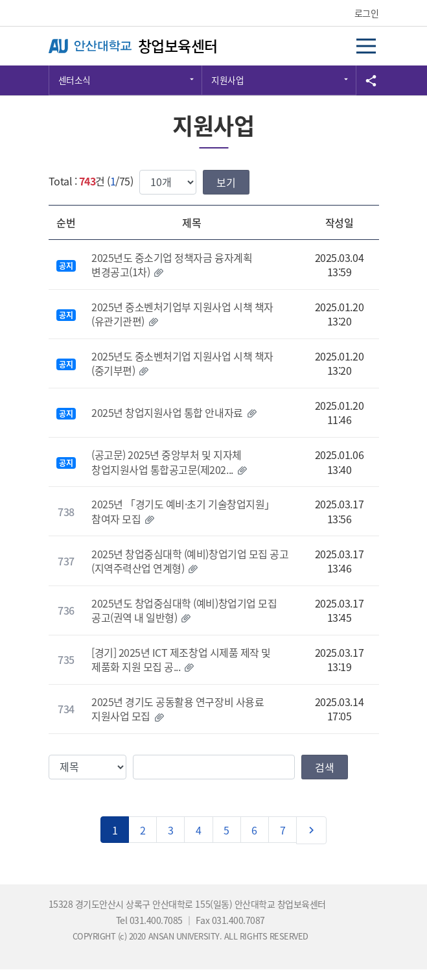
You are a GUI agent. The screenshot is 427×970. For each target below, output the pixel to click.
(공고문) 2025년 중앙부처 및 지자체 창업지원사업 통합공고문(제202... (166, 462)
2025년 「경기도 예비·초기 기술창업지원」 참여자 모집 (182, 511)
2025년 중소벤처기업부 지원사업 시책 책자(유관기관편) (182, 314)
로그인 (366, 12)
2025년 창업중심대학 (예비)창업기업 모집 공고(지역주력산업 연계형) (189, 561)
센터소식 (74, 79)
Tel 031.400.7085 (150, 920)
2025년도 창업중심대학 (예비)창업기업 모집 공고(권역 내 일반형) (184, 610)
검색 (324, 767)
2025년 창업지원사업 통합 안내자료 (166, 412)
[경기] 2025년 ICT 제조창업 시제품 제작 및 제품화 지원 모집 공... (181, 659)
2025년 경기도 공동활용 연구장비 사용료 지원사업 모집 (177, 709)
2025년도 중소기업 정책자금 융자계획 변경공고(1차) (171, 264)
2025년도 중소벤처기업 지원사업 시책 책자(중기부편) (182, 363)
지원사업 (227, 79)
